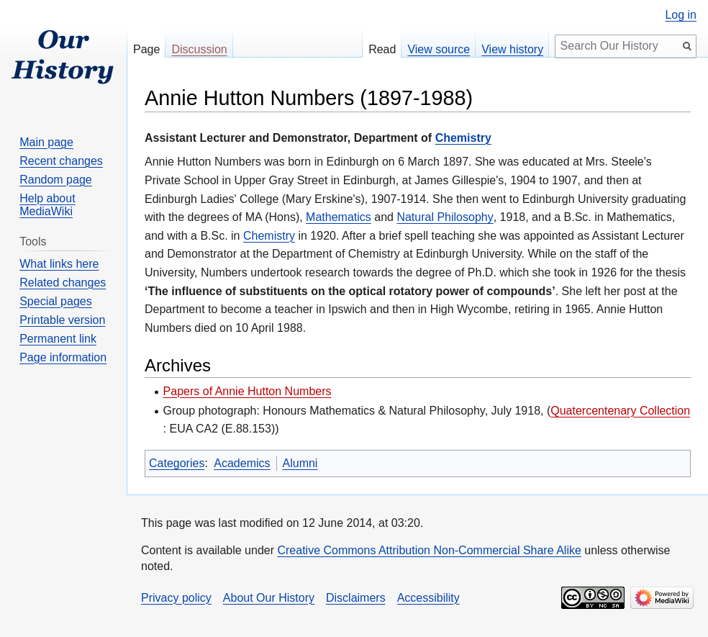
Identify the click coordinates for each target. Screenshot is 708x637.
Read (382, 49)
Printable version (62, 320)
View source (438, 49)
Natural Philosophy (444, 217)
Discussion (199, 49)
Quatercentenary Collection (620, 411)
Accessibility (428, 598)
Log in (680, 15)
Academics (242, 463)
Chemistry (463, 138)
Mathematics (338, 217)
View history (512, 49)
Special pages (55, 301)
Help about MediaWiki (47, 204)
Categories (176, 463)
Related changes (62, 282)
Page (146, 49)
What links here (59, 264)
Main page (46, 142)
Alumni (300, 463)
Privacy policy (176, 598)
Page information (62, 357)
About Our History (268, 598)
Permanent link (57, 339)
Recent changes (61, 161)
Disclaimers (356, 598)
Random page (55, 179)
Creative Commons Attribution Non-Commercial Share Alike (429, 550)
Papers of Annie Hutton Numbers (247, 391)
